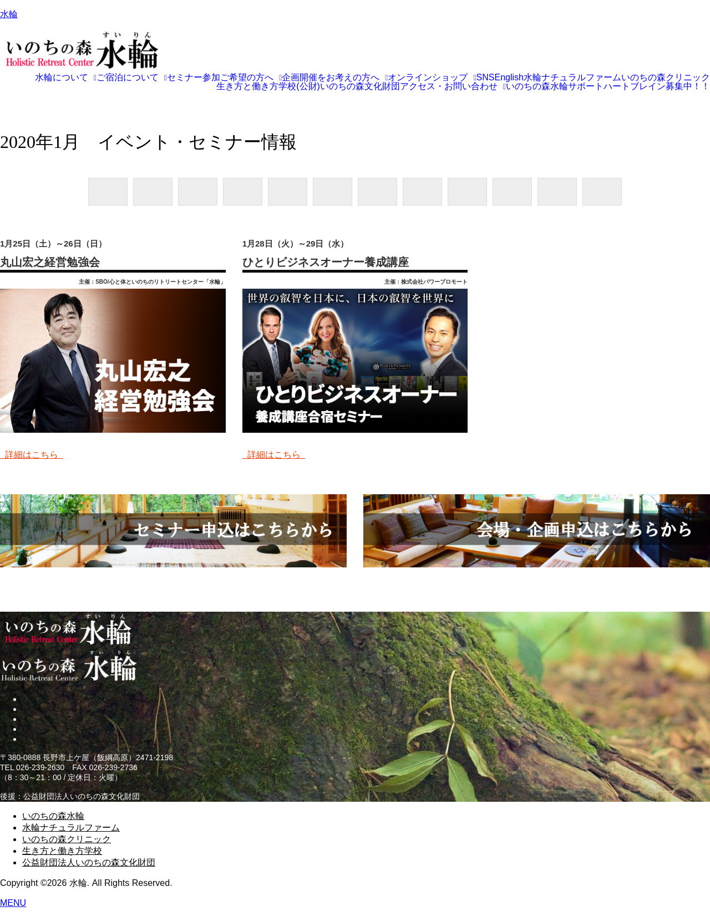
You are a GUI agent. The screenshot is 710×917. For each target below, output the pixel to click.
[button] (66, 77)
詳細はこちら (31, 454)
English (509, 77)
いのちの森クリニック (665, 77)
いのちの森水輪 (53, 816)
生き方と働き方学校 (256, 86)
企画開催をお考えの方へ (335, 77)
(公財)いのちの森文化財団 (348, 86)
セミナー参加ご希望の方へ (224, 77)
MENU (13, 903)
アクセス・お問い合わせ (453, 86)
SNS (485, 77)
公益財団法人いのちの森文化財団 (88, 862)
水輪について (66, 77)
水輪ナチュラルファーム (572, 77)
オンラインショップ (432, 77)
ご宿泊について (132, 77)
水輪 (9, 14)
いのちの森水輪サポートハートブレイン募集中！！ (608, 86)
